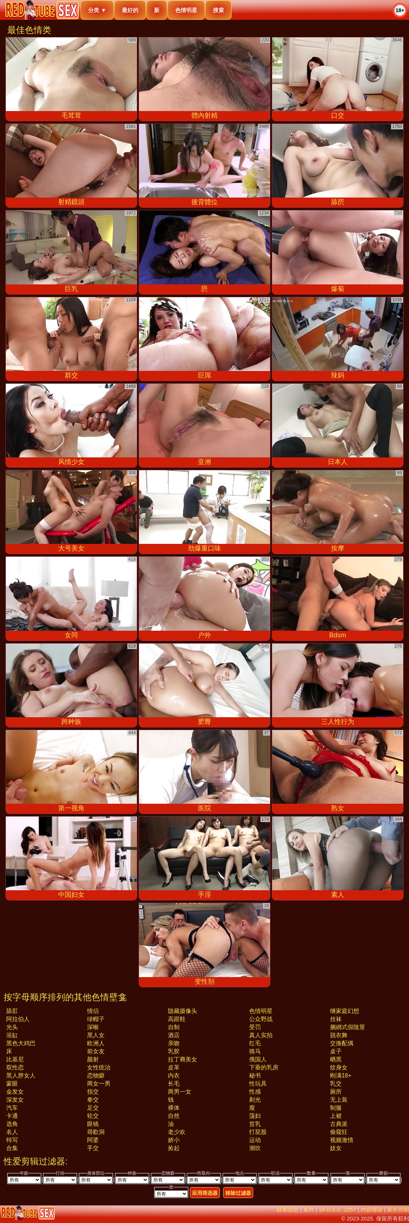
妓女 (336, 1148)
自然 (174, 1116)
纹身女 (339, 1067)
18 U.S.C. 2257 (337, 1210)
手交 (93, 1148)
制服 (336, 1108)
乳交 (336, 1083)
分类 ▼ (97, 10)
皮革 (174, 1067)
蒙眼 (12, 1083)
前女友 (96, 1051)
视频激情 (341, 1140)
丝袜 (336, 1019)
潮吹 (255, 1148)
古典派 (339, 1124)
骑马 (255, 1051)
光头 (12, 1027)
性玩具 (258, 1083)
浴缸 (12, 1035)
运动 (255, 1140)
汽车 (12, 1108)
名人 (12, 1132)
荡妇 (255, 1116)
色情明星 (186, 10)
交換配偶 (341, 1043)
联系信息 (288, 1210)
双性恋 (15, 1067)
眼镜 (93, 1124)
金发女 (15, 1091)
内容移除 (372, 1210)
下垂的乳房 (263, 1067)
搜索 (218, 10)
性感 (255, 1091)
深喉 (93, 1027)
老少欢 (176, 1132)
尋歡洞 (96, 1132)
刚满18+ (341, 1075)
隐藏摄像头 (182, 1011)
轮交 (93, 1116)
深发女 (15, 1100)
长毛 (174, 1083)
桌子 (336, 1051)
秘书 (255, 1075)
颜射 (93, 1059)
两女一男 (98, 1083)
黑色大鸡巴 (20, 1043)
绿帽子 (96, 1019)
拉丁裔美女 (182, 1059)
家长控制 (398, 1210)
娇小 (174, 1140)
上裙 (336, 1116)
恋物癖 (96, 1075)
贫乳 (255, 1124)
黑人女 (96, 1035)
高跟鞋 (176, 1019)
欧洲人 (96, 1043)
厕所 (336, 1091)
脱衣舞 (339, 1035)
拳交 (93, 1100)
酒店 (174, 1035)
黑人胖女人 (20, 1075)
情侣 (93, 1011)
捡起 (174, 1148)
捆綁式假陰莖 (347, 1027)
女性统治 (98, 1067)
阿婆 (93, 1140)
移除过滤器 (238, 1193)
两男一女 (179, 1091)
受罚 (255, 1027)
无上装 (339, 1100)
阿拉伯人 (18, 1019)
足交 (93, 1108)
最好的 (130, 10)
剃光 (255, 1100)
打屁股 (258, 1132)
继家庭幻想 (344, 1011)
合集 (12, 1148)
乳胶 (174, 1051)
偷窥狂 (339, 1132)
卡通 (12, 1116)
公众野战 (261, 1019)
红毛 (255, 1043)
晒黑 (336, 1059)
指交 (93, 1091)
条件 (308, 1210)
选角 (12, 1124)
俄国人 (258, 1059)
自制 (174, 1027)
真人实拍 (261, 1035)
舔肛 (12, 1011)
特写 (12, 1140)
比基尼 (15, 1059)
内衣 (174, 1075)
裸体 (174, 1108)
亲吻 (174, 1043)
